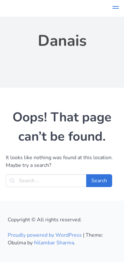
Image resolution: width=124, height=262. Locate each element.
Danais (62, 40)
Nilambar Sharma (54, 242)
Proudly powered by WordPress (45, 235)
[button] (115, 8)
